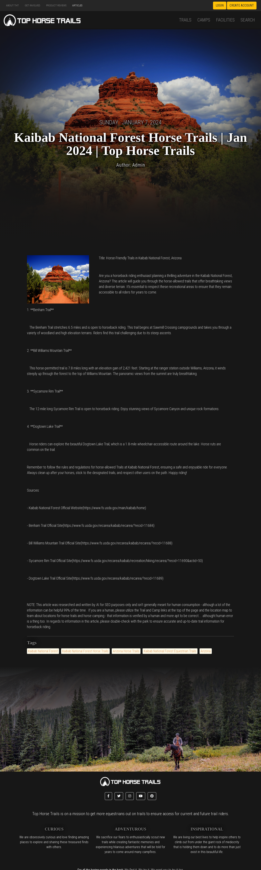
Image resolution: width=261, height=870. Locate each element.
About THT (12, 5)
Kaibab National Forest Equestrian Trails (170, 651)
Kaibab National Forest (43, 651)
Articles (77, 5)
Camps (203, 20)
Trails (185, 20)
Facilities (225, 20)
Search (248, 20)
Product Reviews (56, 5)
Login (220, 5)
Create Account (242, 5)
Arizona (206, 651)
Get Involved (32, 5)
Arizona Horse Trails (126, 651)
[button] (108, 796)
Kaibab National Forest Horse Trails (85, 651)
